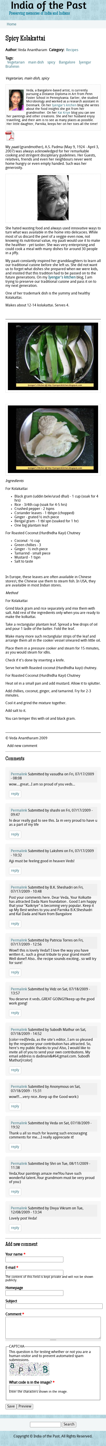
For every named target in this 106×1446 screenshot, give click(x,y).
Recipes (72, 50)
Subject (11, 1301)
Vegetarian (16, 62)
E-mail (11, 1268)
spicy (51, 62)
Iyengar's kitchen (64, 105)
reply (15, 794)
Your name (15, 1254)
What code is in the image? (32, 1383)
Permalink (19, 774)
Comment (14, 1314)
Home (11, 24)
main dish (36, 62)
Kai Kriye (64, 113)
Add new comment (22, 746)
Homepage (14, 1288)
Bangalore (67, 62)
